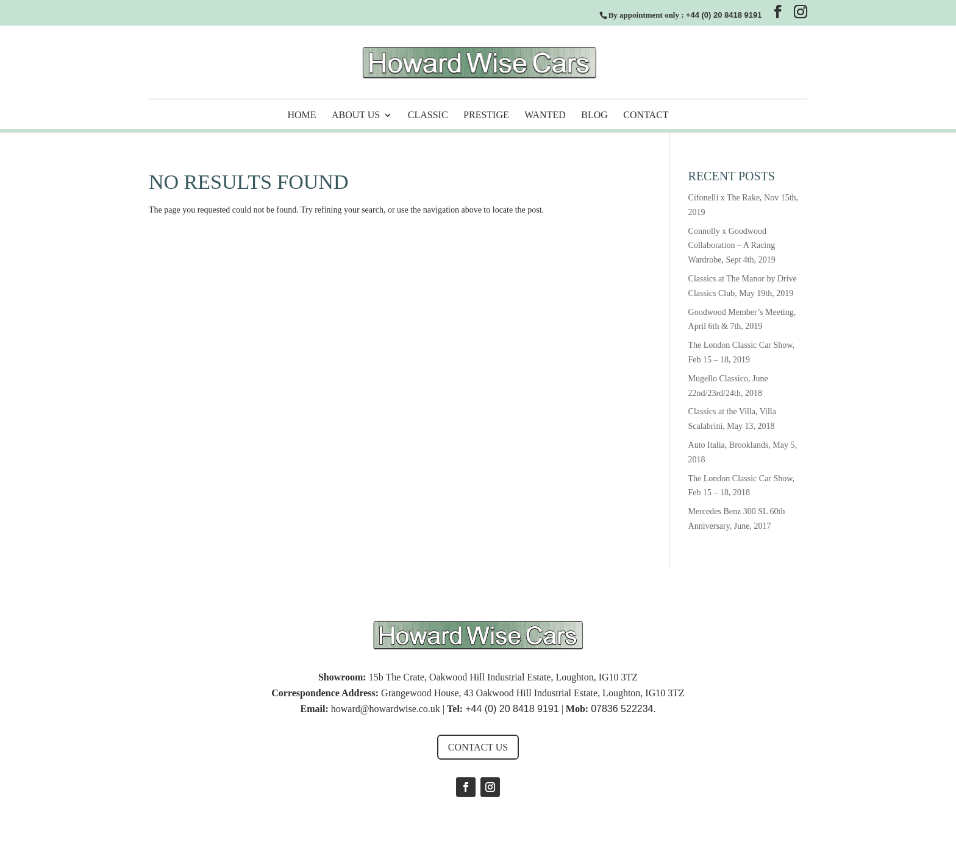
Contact (645, 115)
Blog (594, 115)
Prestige (486, 115)
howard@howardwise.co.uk (385, 709)
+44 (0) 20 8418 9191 (724, 14)
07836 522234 (622, 709)
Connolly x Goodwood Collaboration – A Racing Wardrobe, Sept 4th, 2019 (732, 246)
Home (301, 115)
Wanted (545, 115)
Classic (428, 115)
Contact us (478, 747)
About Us (356, 115)
